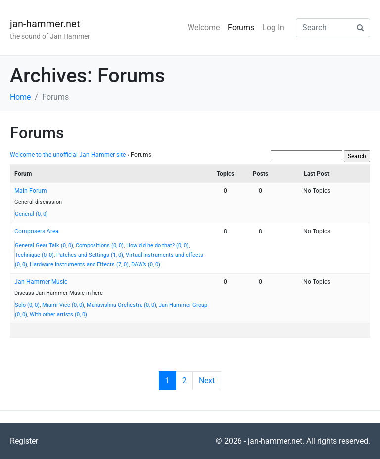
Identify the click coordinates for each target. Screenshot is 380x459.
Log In (273, 27)
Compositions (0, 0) (100, 245)
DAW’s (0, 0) (145, 264)
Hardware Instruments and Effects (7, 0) (79, 264)
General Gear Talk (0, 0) (44, 245)
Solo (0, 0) (27, 305)
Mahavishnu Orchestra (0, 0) (121, 305)
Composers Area (36, 231)
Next (207, 380)
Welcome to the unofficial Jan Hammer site (68, 154)
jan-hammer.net (45, 24)
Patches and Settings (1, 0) (89, 255)
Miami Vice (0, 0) (63, 305)
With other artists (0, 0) (58, 314)
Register (24, 441)
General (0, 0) (31, 214)
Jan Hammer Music (40, 281)
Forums (241, 27)
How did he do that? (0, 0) (157, 245)
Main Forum (30, 190)
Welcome (204, 27)
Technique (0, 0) (34, 255)
